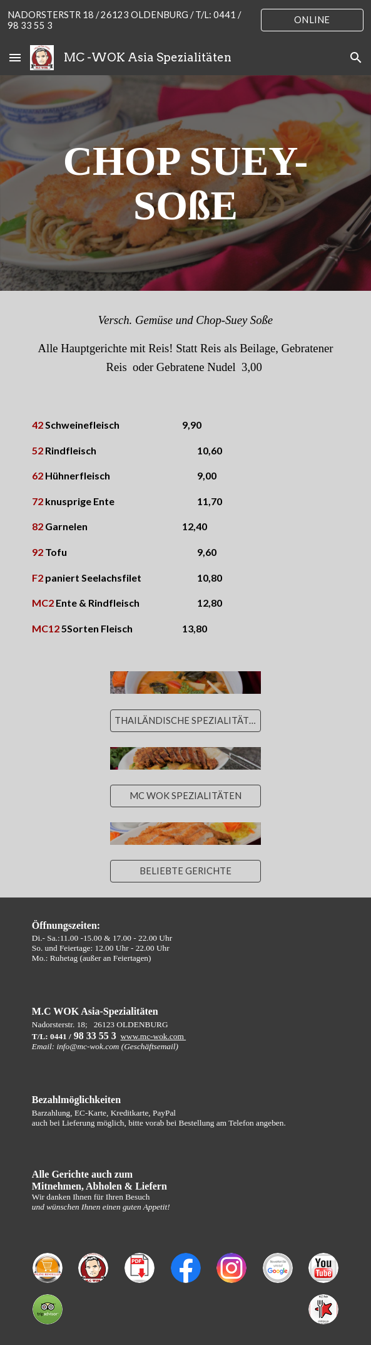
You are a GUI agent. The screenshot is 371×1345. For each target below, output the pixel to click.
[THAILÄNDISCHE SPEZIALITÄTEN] (185, 720)
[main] (185, 183)
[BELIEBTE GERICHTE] (185, 871)
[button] (15, 57)
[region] (185, 20)
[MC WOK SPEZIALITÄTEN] (185, 795)
